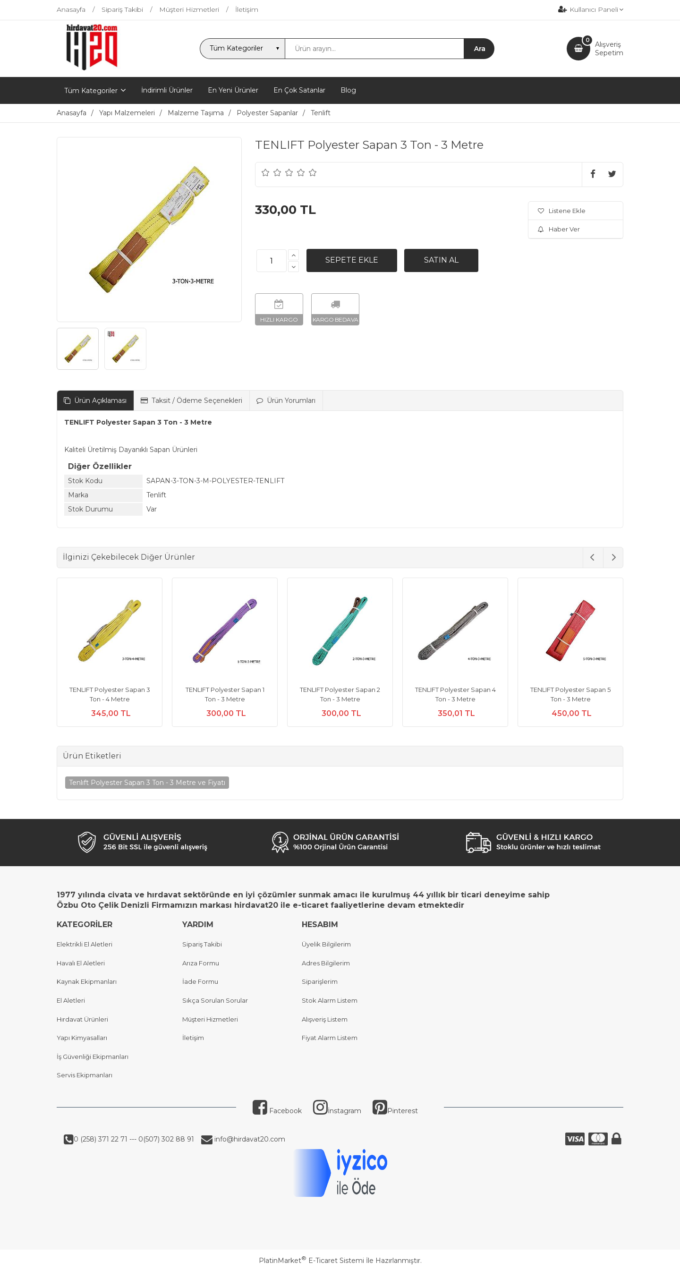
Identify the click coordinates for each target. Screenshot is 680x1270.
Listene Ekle (562, 210)
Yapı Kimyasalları (82, 1037)
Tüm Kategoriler (91, 90)
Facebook (277, 1111)
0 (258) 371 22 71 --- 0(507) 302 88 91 (134, 1139)
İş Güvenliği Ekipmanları (92, 1056)
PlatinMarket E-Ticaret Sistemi (311, 1260)
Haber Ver (559, 229)
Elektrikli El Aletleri (84, 944)
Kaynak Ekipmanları (87, 981)
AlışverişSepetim (609, 48)
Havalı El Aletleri (81, 963)
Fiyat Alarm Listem (329, 1037)
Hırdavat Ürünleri (82, 1019)
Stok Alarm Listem (329, 1000)
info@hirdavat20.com (248, 1139)
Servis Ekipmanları (84, 1075)
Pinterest (395, 1111)
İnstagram (337, 1111)
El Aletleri (71, 1000)
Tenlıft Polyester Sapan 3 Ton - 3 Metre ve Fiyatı (147, 782)
